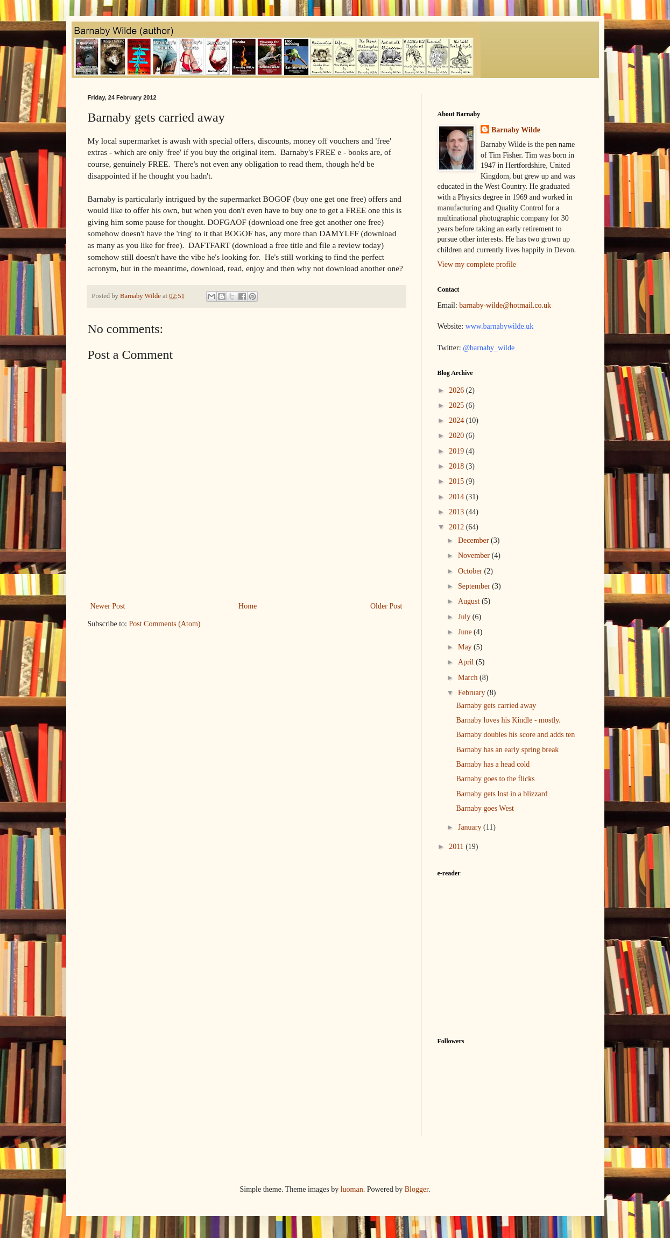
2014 (457, 497)
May (466, 647)
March (468, 678)
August (470, 601)
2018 (457, 466)
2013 (457, 512)
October (471, 571)
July (465, 617)
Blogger (416, 1189)
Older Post (386, 606)
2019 (457, 451)
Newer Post (107, 606)
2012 (457, 527)
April (467, 662)
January (470, 827)
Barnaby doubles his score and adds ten (515, 735)
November (475, 555)
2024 (457, 420)
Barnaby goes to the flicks (495, 779)
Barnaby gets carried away (496, 706)
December (474, 540)
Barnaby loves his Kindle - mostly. (508, 720)
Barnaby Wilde (515, 130)
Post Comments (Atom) (165, 624)
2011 (457, 847)
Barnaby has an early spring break (507, 750)
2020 (457, 435)
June (466, 632)
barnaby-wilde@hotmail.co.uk (505, 305)
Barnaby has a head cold (493, 764)
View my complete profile (477, 264)
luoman (352, 1189)
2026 (457, 390)
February (472, 693)
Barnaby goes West (484, 808)
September (475, 586)
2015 (457, 481)
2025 (457, 405)
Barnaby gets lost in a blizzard (501, 794)
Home (247, 606)
